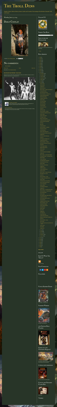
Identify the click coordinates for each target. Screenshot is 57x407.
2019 (40, 64)
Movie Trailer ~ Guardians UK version (46, 189)
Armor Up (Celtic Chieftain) (44, 121)
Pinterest (45, 270)
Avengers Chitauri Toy (43, 98)
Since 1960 (42, 209)
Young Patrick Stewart (43, 140)
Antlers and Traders (43, 115)
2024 (40, 58)
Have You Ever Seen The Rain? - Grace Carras (12, 72)
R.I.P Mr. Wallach (43, 130)
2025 (40, 57)
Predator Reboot (43, 125)
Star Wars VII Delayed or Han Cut (45, 143)
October (41, 76)
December (42, 73)
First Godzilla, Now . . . (43, 192)
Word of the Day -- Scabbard (44, 127)
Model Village (42, 157)
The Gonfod (42, 226)
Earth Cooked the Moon (44, 205)
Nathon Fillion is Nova (43, 147)
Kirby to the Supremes (44, 118)
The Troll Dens (19, 6)
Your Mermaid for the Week (44, 160)
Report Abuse (41, 249)
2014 (40, 72)
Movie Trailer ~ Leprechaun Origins (46, 154)
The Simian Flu (42, 212)
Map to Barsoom (42, 88)
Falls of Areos (42, 85)
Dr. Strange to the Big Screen (44, 138)
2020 (40, 63)
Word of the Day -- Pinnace (44, 141)
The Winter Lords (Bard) (13, 102)
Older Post (33, 68)
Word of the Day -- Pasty (44, 176)
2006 (40, 246)
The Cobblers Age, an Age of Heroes (46, 195)
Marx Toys (41, 124)
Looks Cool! (42, 153)
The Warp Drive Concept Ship (45, 180)
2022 (40, 60)
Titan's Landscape (43, 159)
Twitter (43, 270)
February (42, 234)
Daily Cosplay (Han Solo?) (44, 131)
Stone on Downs (42, 102)
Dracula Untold (42, 199)
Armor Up (41, 108)
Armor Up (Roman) (43, 183)
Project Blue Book (43, 214)
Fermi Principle (42, 105)
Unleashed (42, 144)
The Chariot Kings (43, 101)
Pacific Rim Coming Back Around (45, 112)
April (41, 231)
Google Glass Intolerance (44, 215)
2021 (40, 61)
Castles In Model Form (43, 169)
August (41, 79)
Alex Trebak (42, 221)
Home (20, 68)
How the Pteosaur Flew (44, 92)
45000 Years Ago (42, 167)
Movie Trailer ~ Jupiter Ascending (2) (46, 89)
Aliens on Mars (42, 185)
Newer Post (6, 68)
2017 (40, 67)
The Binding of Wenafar (44, 186)
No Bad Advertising (43, 96)
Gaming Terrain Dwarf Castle (44, 201)
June (41, 82)
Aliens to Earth (42, 170)
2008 (40, 243)
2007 (40, 245)
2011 (40, 240)
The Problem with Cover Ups (45, 198)
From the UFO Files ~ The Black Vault (46, 156)
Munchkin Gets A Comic (44, 173)
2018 (40, 66)
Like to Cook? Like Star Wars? (45, 182)
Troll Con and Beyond (8, 107)
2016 (40, 69)
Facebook (40, 270)
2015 (40, 70)
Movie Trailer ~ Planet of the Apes (45, 172)
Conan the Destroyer (43, 196)
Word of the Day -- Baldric (44, 111)
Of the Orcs (42, 150)
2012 (40, 239)
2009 (40, 242)
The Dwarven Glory (43, 128)
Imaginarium (42, 86)
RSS (47, 270)
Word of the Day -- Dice (44, 202)
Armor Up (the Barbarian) (44, 95)
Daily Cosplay (42, 83)
